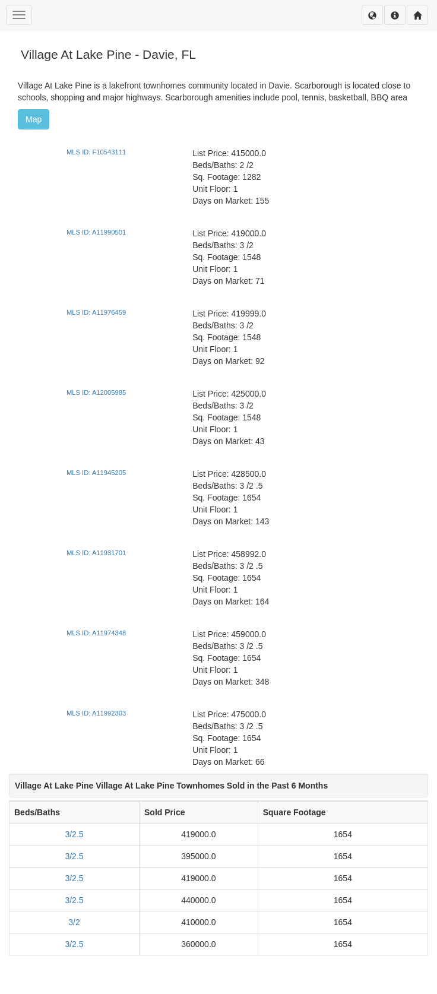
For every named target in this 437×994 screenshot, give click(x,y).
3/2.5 (74, 834)
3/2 (74, 922)
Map (34, 119)
